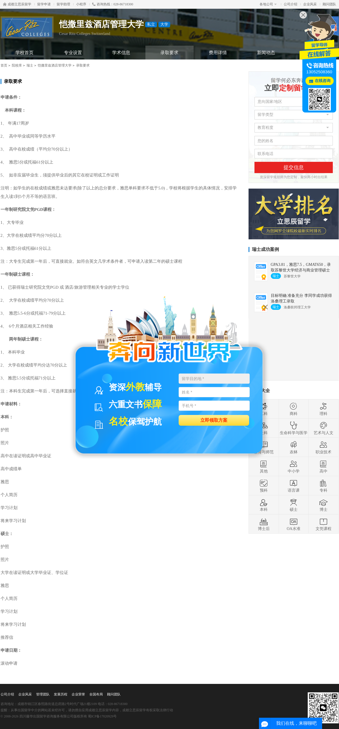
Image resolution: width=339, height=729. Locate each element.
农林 (293, 447)
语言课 (294, 485)
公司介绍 (290, 4)
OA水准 (293, 524)
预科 (264, 485)
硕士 (293, 505)
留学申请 (44, 4)
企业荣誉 (78, 694)
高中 (323, 466)
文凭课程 (323, 524)
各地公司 (268, 4)
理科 (323, 409)
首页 (4, 65)
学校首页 (24, 52)
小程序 (81, 4)
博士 (323, 505)
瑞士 (29, 65)
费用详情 (218, 52)
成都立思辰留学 (17, 4)
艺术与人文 (323, 428)
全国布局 (96, 694)
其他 (264, 466)
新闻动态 (266, 52)
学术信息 (121, 52)
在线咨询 (323, 81)
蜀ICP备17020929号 (102, 716)
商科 (293, 409)
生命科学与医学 (293, 428)
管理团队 (43, 694)
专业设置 (73, 52)
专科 (323, 485)
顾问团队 (329, 4)
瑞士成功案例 (265, 249)
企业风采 (310, 4)
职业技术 (323, 447)
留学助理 (63, 4)
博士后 (264, 524)
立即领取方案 (213, 420)
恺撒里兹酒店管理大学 (55, 65)
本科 (264, 505)
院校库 (17, 65)
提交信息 (293, 167)
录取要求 (169, 52)
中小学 (294, 466)
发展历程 (60, 694)
